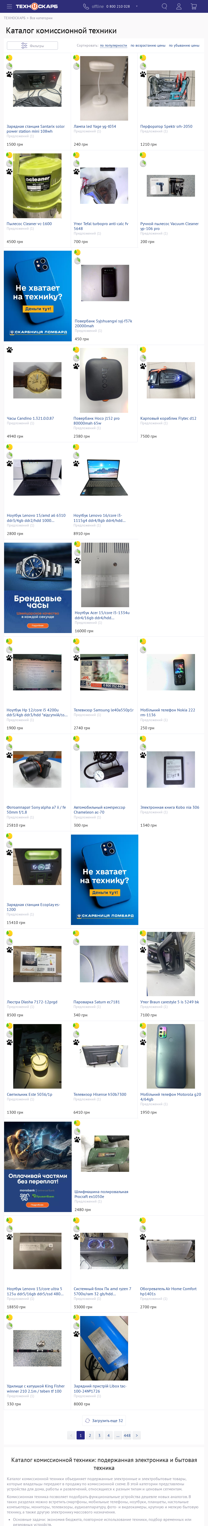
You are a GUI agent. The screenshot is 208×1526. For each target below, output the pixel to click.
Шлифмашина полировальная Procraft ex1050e (33, 1105)
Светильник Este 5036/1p (163, 911)
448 (127, 1250)
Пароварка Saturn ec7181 (30, 911)
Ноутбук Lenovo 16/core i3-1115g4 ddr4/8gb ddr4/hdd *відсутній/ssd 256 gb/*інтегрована (31, 522)
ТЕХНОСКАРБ (15, 17)
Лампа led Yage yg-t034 (95, 127)
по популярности (113, 45)
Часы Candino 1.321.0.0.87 (164, 323)
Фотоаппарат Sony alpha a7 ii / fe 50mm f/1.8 (36, 718)
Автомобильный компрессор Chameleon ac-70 (99, 718)
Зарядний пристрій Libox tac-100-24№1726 (167, 1203)
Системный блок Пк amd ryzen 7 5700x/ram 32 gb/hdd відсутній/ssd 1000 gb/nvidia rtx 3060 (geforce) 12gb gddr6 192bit (170, 1105)
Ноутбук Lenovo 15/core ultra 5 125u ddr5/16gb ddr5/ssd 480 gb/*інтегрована (101, 1105)
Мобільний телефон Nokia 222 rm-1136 (168, 620)
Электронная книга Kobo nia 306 (170, 715)
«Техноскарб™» (70, 1514)
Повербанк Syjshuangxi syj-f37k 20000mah (102, 326)
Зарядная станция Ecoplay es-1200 (33, 816)
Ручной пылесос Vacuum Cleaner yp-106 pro (170, 228)
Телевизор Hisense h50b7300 (33, 1005)
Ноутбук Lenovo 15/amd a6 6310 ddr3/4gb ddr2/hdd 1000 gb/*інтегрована (170, 424)
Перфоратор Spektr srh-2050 (167, 127)
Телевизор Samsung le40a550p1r (103, 617)
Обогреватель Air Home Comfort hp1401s (35, 1203)
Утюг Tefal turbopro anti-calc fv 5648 (101, 228)
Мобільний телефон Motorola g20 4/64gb (104, 1007)
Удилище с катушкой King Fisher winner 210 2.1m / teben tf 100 (102, 1203)
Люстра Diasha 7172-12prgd (166, 813)
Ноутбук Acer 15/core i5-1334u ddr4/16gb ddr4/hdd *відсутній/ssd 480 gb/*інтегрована (168, 522)
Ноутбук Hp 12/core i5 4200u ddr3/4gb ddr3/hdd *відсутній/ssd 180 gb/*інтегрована (37, 620)
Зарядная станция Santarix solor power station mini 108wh (36, 129)
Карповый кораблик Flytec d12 (102, 421)
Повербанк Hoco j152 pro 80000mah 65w (30, 424)
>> (118, 1250)
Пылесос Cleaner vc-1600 (29, 225)
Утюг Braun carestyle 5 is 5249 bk (103, 911)
